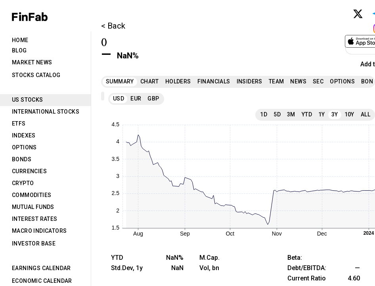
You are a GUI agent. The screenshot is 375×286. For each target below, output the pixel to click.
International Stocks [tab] (45, 111)
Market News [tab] (32, 62)
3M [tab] (291, 114)
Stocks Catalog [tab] (36, 75)
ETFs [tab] (19, 123)
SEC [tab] (318, 81)
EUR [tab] (135, 98)
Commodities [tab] (31, 195)
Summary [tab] (120, 81)
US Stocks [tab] (27, 100)
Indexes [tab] (24, 135)
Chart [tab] (149, 81)
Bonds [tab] (21, 159)
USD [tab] (118, 98)
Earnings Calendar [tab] (41, 268)
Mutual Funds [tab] (33, 207)
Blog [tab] (19, 50)
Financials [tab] (213, 81)
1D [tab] (263, 114)
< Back (113, 26)
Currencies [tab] (29, 171)
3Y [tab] (334, 114)
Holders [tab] (178, 81)
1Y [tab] (321, 114)
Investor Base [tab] (33, 243)
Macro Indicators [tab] (39, 231)
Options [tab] (24, 147)
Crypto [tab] (23, 183)
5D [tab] (277, 114)
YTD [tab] (307, 114)
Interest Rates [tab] (34, 219)
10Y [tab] (349, 114)
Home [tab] (20, 40)
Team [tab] (276, 81)
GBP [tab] (153, 98)
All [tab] (365, 114)
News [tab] (298, 81)
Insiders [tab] (249, 81)
